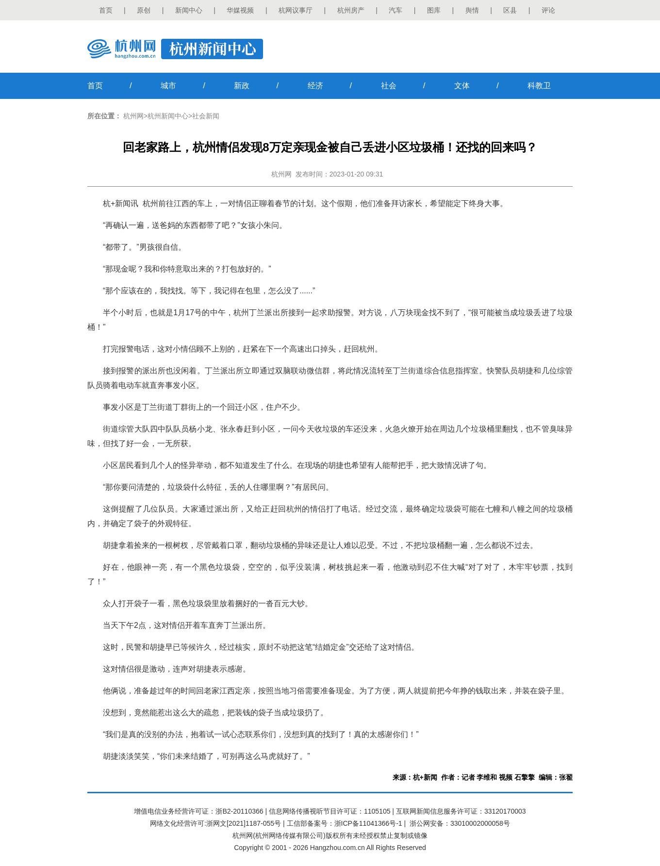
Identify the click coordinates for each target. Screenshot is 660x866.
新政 (241, 85)
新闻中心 (188, 10)
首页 (106, 10)
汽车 (395, 10)
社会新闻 (205, 116)
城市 (168, 85)
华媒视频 (240, 10)
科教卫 (539, 85)
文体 (462, 85)
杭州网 (133, 116)
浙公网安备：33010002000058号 (460, 823)
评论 (548, 10)
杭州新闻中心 (168, 116)
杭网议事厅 (296, 10)
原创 (143, 10)
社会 (388, 85)
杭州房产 (350, 10)
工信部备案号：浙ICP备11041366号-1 (344, 823)
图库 (434, 10)
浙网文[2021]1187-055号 (243, 823)
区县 (510, 10)
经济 (315, 85)
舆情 (472, 10)
